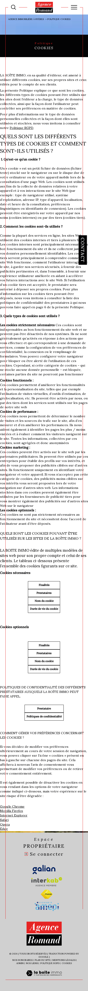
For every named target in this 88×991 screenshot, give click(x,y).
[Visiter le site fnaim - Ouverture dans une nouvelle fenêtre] (47, 894)
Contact (83, 249)
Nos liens (32, 963)
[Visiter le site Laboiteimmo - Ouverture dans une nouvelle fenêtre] (44, 977)
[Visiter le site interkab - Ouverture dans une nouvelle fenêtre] (46, 881)
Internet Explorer (13, 815)
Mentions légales (63, 960)
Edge (4, 829)
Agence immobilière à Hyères (26, 19)
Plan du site (42, 960)
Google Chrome (12, 806)
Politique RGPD (21, 128)
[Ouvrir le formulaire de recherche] (13, 7)
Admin (20, 963)
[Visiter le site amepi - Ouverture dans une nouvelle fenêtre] (47, 906)
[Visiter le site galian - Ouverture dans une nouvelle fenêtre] (44, 869)
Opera (5, 824)
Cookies (67, 963)
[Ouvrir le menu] (74, 7)
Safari (4, 820)
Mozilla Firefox (11, 811)
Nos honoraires (22, 960)
